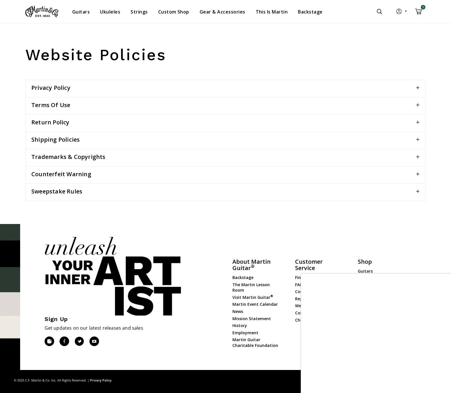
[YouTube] (94, 341)
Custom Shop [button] (173, 12)
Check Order (307, 320)
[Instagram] (49, 341)
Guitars (365, 271)
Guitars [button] (81, 12)
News (237, 311)
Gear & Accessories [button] (222, 12)
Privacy (415, 380)
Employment (245, 332)
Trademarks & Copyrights (68, 157)
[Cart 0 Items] (418, 13)
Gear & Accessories (376, 299)
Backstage (242, 277)
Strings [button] (139, 12)
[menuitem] (81, 11)
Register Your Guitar (315, 298)
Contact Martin (310, 291)
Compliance (307, 313)
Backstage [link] (310, 12)
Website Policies (311, 305)
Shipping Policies (55, 139)
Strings (365, 292)
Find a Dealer (308, 277)
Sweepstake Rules (56, 191)
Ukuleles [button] (110, 12)
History (239, 325)
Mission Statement (251, 318)
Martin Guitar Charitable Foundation (255, 342)
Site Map (396, 380)
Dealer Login (370, 329)
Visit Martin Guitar (252, 297)
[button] (402, 12)
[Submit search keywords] (379, 11)
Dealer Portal (371, 336)
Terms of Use (50, 105)
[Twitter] (79, 341)
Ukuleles (366, 285)
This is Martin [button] (272, 12)
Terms (432, 380)
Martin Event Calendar (255, 304)
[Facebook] (64, 341)
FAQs (300, 284)
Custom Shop (371, 278)
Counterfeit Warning (61, 174)
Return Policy (50, 122)
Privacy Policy (50, 88)
